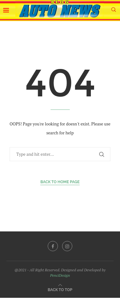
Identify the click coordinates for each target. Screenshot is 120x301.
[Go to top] (60, 289)
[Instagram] (67, 246)
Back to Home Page (60, 182)
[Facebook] (53, 246)
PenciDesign (60, 275)
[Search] (113, 10)
